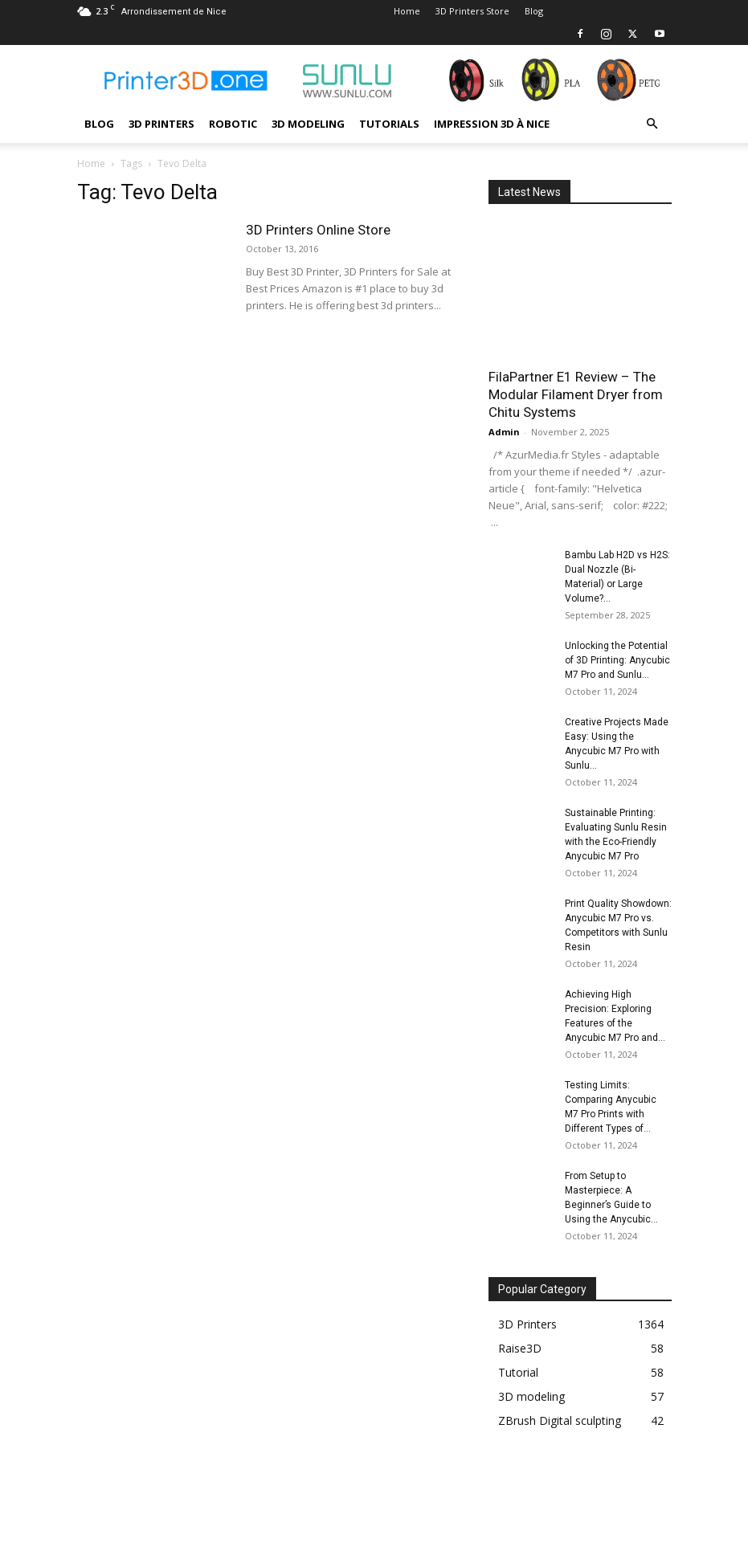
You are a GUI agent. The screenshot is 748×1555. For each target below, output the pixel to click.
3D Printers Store (472, 11)
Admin (504, 432)
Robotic (233, 123)
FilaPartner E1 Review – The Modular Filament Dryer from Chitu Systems (575, 394)
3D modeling (308, 123)
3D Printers (161, 123)
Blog (534, 11)
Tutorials (389, 123)
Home (407, 11)
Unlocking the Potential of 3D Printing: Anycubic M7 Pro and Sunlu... (617, 660)
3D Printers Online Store (318, 230)
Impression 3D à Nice (492, 123)
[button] (652, 124)
